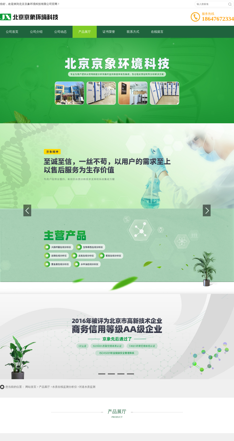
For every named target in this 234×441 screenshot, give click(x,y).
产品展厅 (84, 31)
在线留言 (157, 31)
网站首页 (30, 386)
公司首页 (12, 31)
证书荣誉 (109, 31)
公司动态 (60, 31)
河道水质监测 (87, 386)
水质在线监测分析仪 (64, 386)
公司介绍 (36, 31)
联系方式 (133, 31)
